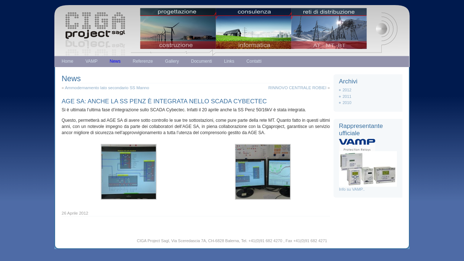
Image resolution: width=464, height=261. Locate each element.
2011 (347, 96)
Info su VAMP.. (368, 187)
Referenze (143, 61)
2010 (347, 102)
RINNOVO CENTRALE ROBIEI (297, 88)
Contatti (254, 61)
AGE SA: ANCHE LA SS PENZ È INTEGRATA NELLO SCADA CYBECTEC (164, 101)
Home (67, 61)
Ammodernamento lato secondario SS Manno (107, 88)
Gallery (172, 61)
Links (229, 61)
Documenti (201, 61)
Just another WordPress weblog (232, 25)
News (114, 61)
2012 (347, 90)
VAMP (92, 61)
